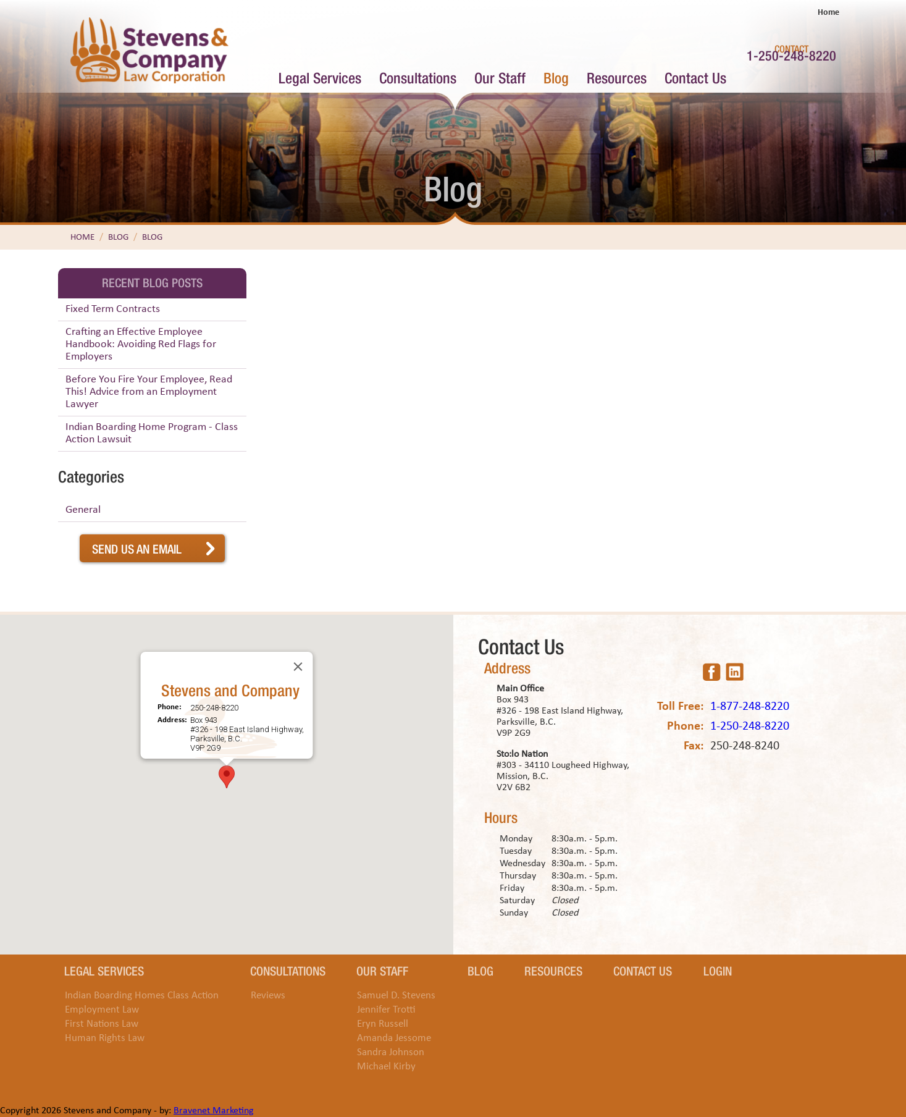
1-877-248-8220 (749, 707)
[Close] (297, 666)
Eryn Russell (382, 1024)
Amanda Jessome (394, 1038)
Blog (556, 77)
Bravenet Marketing (214, 1111)
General (83, 510)
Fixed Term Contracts (112, 309)
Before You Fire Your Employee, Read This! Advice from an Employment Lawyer (148, 392)
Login (717, 970)
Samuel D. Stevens (396, 995)
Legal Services (320, 77)
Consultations (417, 77)
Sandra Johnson (390, 1052)
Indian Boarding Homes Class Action (142, 995)
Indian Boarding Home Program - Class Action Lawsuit (151, 433)
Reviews (268, 995)
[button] (227, 776)
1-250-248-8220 (791, 54)
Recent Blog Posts (152, 282)
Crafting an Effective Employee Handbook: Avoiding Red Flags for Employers (140, 344)
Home (828, 12)
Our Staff (500, 77)
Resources (617, 77)
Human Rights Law (105, 1038)
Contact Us (695, 77)
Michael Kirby (386, 1066)
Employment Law (102, 1010)
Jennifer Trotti (386, 1010)
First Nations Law (101, 1024)
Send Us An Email (137, 548)
